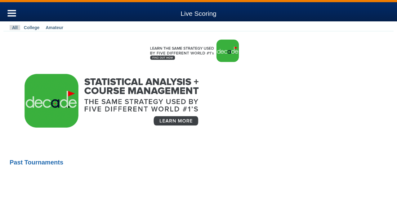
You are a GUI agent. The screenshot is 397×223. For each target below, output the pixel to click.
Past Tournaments (36, 162)
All (15, 27)
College (32, 27)
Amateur (54, 27)
